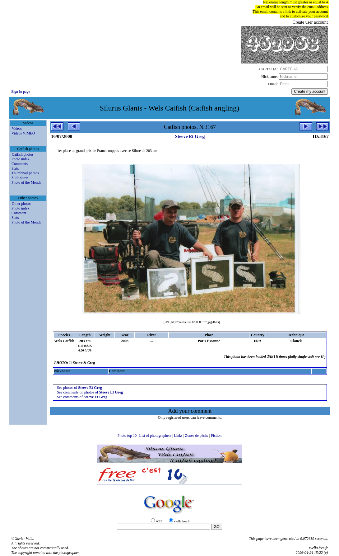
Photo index (21, 159)
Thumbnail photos (25, 173)
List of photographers (155, 435)
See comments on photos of (90, 392)
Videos (17, 128)
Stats (15, 168)
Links (178, 435)
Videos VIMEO (23, 133)
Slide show (20, 178)
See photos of (79, 387)
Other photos (21, 203)
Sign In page (20, 91)
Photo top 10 (127, 435)
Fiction (216, 435)
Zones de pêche (197, 435)
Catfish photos (23, 154)
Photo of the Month (26, 182)
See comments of (82, 397)
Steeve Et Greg (190, 136)
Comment (19, 213)
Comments (20, 164)
